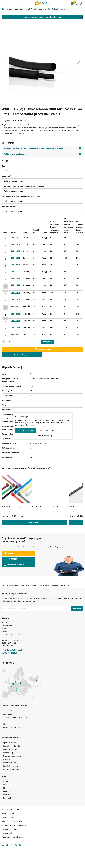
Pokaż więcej (50, 431)
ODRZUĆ (41, 431)
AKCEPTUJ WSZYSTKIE (26, 431)
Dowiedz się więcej (45, 436)
